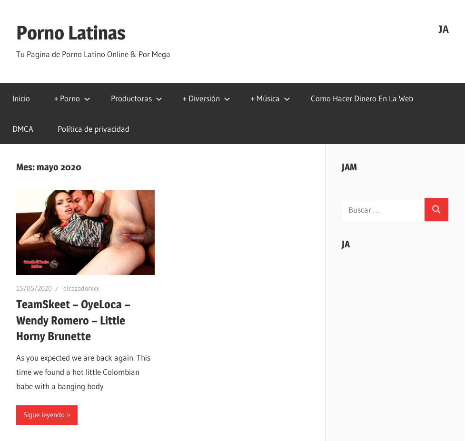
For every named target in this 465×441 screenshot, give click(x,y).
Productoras (136, 98)
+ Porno (72, 98)
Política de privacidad (93, 129)
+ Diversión (206, 98)
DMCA (22, 129)
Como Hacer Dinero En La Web (362, 98)
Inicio (21, 98)
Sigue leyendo (44, 414)
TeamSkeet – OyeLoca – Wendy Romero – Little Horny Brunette (73, 320)
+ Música (270, 98)
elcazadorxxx (81, 288)
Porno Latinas (71, 32)
